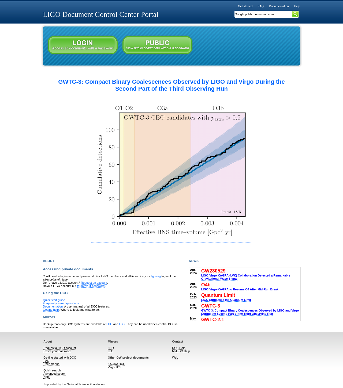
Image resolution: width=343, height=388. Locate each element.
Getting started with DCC (59, 357)
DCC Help (178, 347)
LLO (122, 324)
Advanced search (54, 373)
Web (175, 357)
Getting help (51, 309)
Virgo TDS (114, 367)
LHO (109, 324)
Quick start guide (54, 300)
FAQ (261, 6)
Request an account (94, 282)
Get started (245, 6)
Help (297, 6)
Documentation (279, 6)
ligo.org (156, 276)
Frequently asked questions (61, 303)
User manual (51, 364)
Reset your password (57, 351)
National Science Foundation (86, 384)
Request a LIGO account (59, 347)
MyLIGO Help (181, 351)
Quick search (52, 370)
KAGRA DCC (116, 364)
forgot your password (91, 285)
